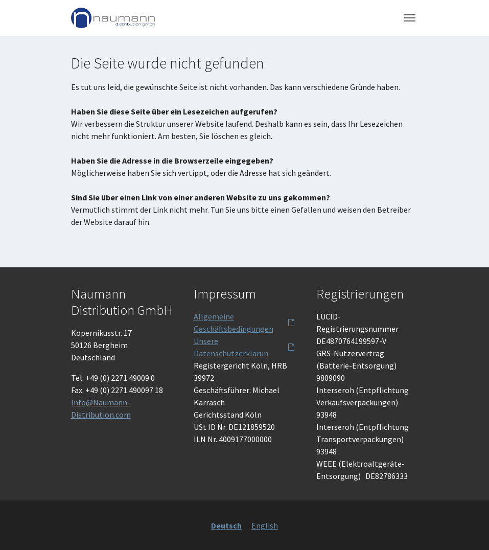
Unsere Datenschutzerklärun (231, 347)
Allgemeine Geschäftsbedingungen (233, 322)
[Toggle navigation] (409, 18)
